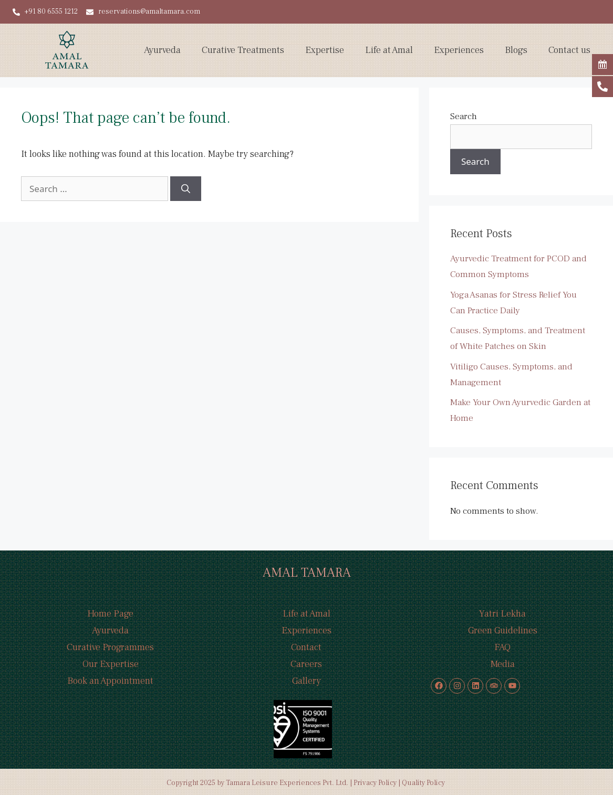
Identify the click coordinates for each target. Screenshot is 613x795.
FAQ (502, 647)
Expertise (324, 50)
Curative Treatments (243, 50)
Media (503, 664)
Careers (306, 664)
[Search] (185, 189)
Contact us (569, 50)
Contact (306, 647)
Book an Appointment (110, 681)
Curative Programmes (110, 647)
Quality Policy (424, 783)
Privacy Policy (375, 783)
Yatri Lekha (502, 614)
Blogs (516, 50)
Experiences (459, 50)
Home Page (110, 614)
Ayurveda (162, 50)
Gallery (306, 681)
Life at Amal (389, 50)
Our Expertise (110, 664)
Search (463, 116)
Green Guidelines (502, 630)
